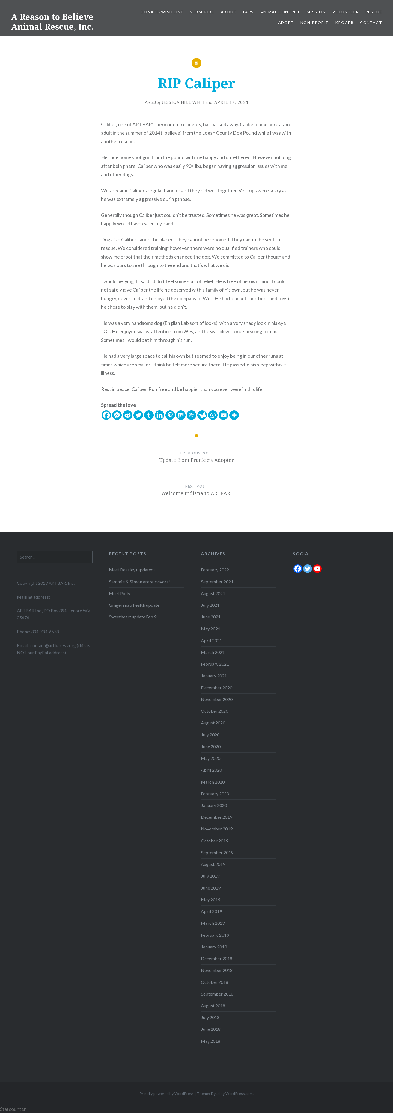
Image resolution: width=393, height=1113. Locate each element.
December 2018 (216, 958)
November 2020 (217, 699)
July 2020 (210, 734)
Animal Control (280, 12)
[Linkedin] (159, 415)
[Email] (223, 415)
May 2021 (210, 628)
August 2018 (213, 1005)
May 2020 (210, 758)
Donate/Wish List (162, 12)
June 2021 (211, 616)
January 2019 (214, 946)
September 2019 (217, 852)
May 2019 (210, 899)
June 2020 (211, 746)
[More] (234, 415)
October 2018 (214, 982)
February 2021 (215, 663)
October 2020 (214, 711)
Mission (316, 12)
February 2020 (215, 793)
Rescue (373, 12)
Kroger (344, 22)
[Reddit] (127, 415)
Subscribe (202, 12)
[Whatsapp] (213, 415)
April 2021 (211, 640)
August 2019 (213, 864)
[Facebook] (106, 415)
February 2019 (215, 935)
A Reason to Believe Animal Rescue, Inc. (52, 21)
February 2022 (215, 569)
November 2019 (217, 828)
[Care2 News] (202, 415)
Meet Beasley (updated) (132, 569)
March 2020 (213, 781)
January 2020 (214, 805)
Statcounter (13, 1109)
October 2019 (214, 840)
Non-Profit (314, 22)
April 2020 (211, 769)
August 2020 (213, 722)
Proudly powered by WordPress (166, 1093)
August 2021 (213, 593)
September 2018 (217, 993)
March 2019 (213, 923)
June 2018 (211, 1029)
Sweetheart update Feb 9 (132, 616)
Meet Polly (119, 593)
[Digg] (191, 415)
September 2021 (217, 581)
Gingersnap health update (134, 605)
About (229, 12)
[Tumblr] (149, 415)
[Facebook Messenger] (117, 415)
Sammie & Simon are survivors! (139, 581)
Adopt (286, 22)
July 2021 (210, 605)
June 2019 (211, 887)
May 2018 (210, 1041)
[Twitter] (138, 415)
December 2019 (216, 817)
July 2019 (210, 875)
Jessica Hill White (185, 102)
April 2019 (211, 911)
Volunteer (345, 12)
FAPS (248, 12)
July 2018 (210, 1017)
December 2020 (216, 687)
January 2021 (214, 675)
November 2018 (217, 970)
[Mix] (181, 415)
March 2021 (213, 652)
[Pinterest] (170, 415)
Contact (371, 22)
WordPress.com (239, 1093)
